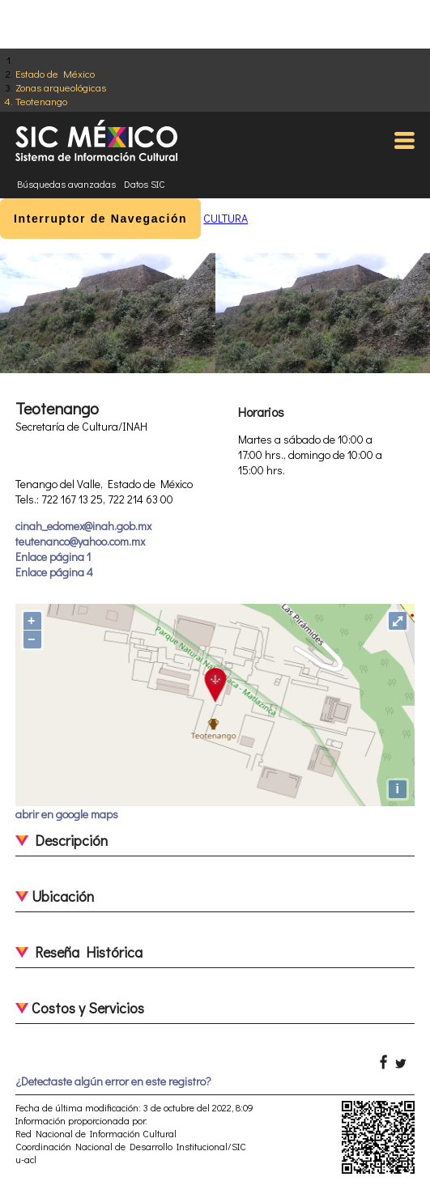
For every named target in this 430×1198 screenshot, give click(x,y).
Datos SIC (144, 183)
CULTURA (225, 218)
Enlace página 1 (53, 556)
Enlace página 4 (54, 572)
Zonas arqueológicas (60, 87)
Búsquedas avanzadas (66, 183)
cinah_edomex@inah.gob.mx (83, 525)
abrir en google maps (66, 814)
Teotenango (41, 101)
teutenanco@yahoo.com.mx (80, 541)
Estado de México (55, 73)
